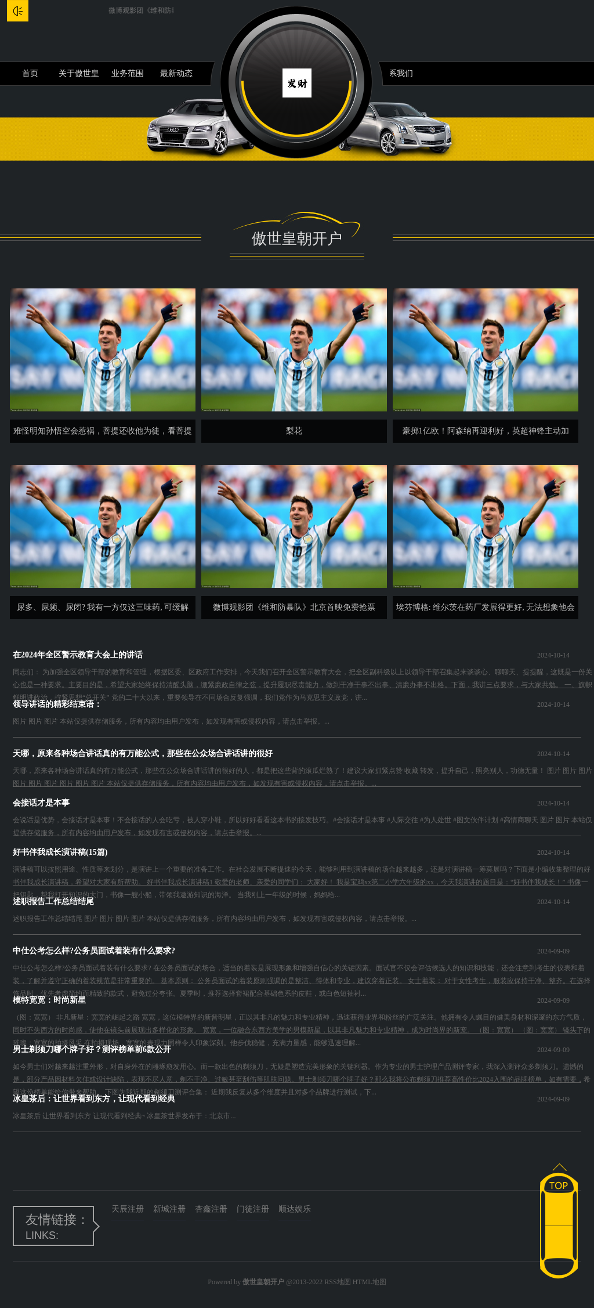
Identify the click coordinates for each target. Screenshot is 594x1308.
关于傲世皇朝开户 (79, 77)
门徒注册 (253, 1209)
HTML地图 (369, 1282)
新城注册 (169, 1209)
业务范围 (127, 73)
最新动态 (176, 73)
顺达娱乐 (294, 1209)
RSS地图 (337, 1282)
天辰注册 (127, 1209)
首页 (30, 73)
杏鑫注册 (211, 1209)
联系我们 (397, 73)
